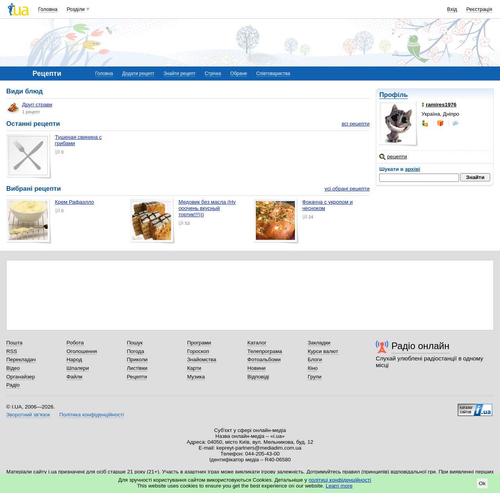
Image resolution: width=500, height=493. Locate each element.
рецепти (393, 157)
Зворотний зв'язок (28, 415)
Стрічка (213, 73)
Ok (482, 483)
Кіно (313, 368)
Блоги (315, 359)
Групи (314, 377)
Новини (256, 368)
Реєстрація (479, 9)
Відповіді (258, 377)
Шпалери (77, 368)
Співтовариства (273, 73)
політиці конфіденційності (340, 480)
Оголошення (81, 351)
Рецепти (137, 377)
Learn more (339, 486)
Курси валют (323, 351)
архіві (412, 169)
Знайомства (201, 359)
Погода (135, 351)
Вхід (452, 9)
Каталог (256, 343)
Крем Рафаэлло (74, 202)
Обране (238, 73)
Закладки (319, 343)
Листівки (137, 368)
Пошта (14, 343)
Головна (47, 9)
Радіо (13, 385)
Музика (196, 377)
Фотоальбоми (263, 359)
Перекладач (21, 359)
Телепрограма (264, 351)
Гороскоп (198, 351)
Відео (13, 368)
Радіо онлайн (420, 346)
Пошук (135, 343)
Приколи (137, 359)
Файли (74, 377)
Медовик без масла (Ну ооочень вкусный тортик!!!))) (207, 208)
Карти (194, 368)
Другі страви (29, 108)
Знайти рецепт (180, 73)
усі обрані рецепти (347, 189)
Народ (74, 359)
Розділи (76, 9)
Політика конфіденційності (91, 415)
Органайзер (20, 377)
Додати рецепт (138, 73)
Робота (75, 343)
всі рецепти (356, 124)
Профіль (393, 95)
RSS (11, 351)
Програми (199, 343)
